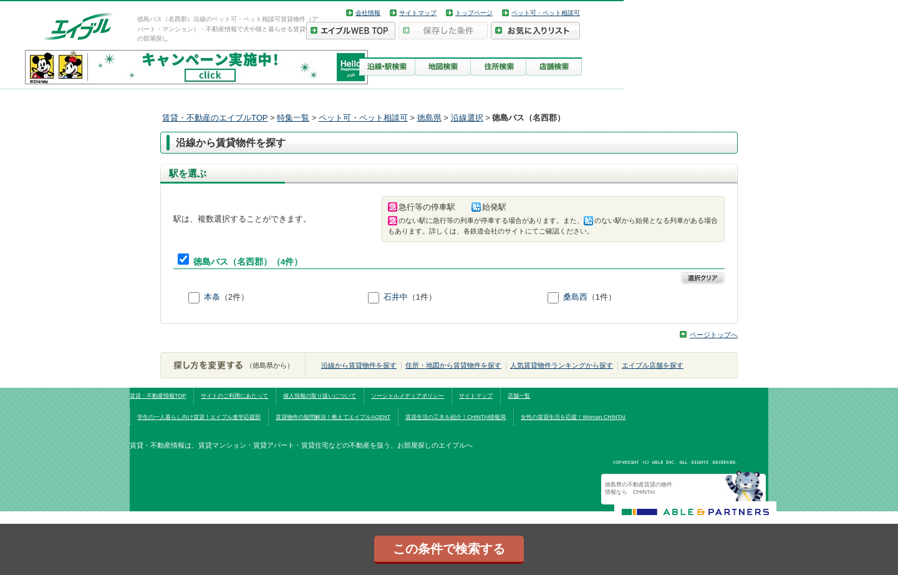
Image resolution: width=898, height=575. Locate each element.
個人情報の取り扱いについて (319, 396)
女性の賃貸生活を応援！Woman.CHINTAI (573, 417)
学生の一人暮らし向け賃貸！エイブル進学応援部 (199, 417)
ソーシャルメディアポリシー (407, 396)
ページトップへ (714, 334)
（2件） (234, 297)
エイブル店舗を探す (652, 365)
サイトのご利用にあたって (234, 396)
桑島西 (575, 297)
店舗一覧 (519, 396)
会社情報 (367, 12)
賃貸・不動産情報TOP (158, 396)
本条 (212, 297)
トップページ (474, 12)
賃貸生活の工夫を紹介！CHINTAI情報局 (455, 417)
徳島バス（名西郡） (232, 262)
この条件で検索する (449, 549)
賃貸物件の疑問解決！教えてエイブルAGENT (333, 417)
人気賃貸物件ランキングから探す (561, 365)
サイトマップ (418, 12)
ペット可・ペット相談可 (545, 12)
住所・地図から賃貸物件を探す (453, 365)
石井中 (396, 297)
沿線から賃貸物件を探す (359, 365)
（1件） (422, 297)
